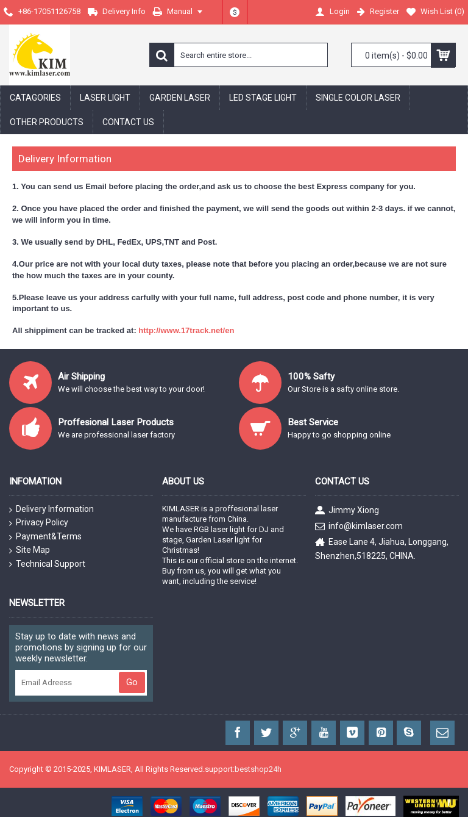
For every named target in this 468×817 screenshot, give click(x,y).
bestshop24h (258, 769)
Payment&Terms (45, 536)
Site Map (29, 550)
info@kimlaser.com (359, 527)
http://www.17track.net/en (186, 330)
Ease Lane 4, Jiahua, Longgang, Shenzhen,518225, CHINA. (381, 548)
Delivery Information (51, 509)
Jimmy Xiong (347, 511)
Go (132, 682)
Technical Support (47, 564)
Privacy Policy (38, 522)
